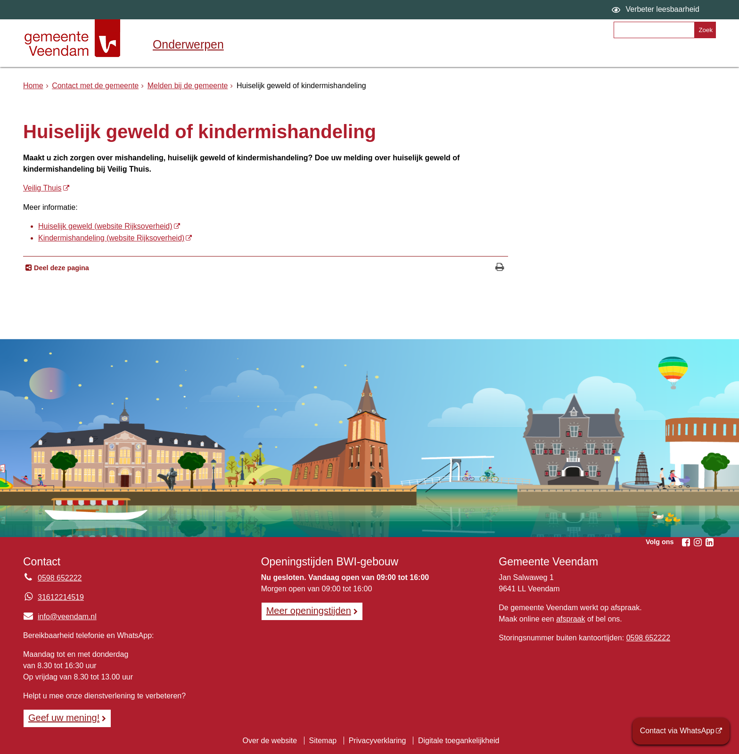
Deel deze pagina (60, 268)
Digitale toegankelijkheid (459, 741)
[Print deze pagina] (500, 268)
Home (33, 86)
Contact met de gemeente (95, 86)
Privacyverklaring (377, 741)
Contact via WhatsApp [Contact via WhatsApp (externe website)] (677, 731)
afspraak (570, 619)
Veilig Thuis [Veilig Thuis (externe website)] (42, 188)
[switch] (657, 9)
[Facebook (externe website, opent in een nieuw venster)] (686, 542)
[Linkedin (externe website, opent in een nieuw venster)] (709, 542)
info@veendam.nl (60, 617)
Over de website (269, 741)
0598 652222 (648, 638)
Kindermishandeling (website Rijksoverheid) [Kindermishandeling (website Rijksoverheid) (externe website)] (111, 238)
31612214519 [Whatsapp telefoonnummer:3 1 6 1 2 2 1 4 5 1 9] (61, 597)
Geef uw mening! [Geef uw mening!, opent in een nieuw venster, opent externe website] (63, 718)
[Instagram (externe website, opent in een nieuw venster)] (697, 542)
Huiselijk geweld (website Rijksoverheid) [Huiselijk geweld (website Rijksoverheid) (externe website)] (105, 226)
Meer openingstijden (308, 610)
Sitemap (323, 741)
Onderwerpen (188, 44)
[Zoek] (704, 30)
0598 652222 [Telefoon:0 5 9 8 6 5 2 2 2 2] (60, 578)
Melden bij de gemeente (188, 86)
